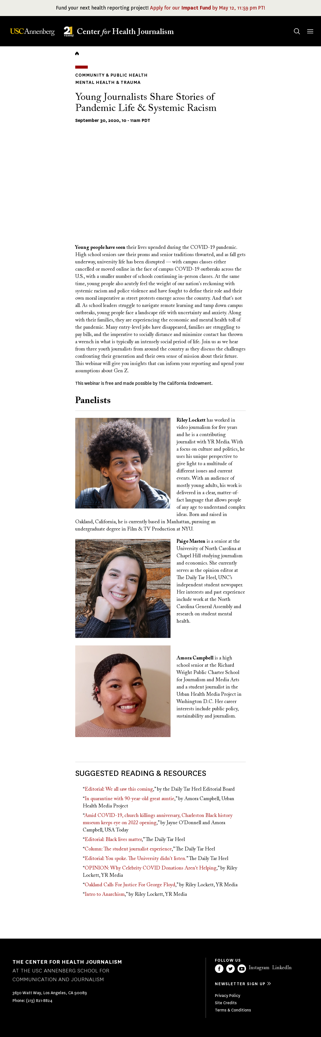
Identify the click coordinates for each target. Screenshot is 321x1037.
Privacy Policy (227, 995)
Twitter (230, 968)
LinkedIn (282, 967)
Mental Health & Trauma (108, 82)
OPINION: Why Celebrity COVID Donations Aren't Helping (150, 868)
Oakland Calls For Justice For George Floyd (130, 885)
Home (77, 53)
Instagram (259, 967)
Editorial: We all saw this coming (119, 789)
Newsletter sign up (240, 983)
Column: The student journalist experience (128, 849)
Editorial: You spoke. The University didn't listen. (135, 858)
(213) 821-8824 (39, 1000)
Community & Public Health (111, 75)
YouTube (241, 968)
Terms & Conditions (233, 1010)
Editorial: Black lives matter (113, 839)
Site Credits (226, 1002)
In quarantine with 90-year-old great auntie (129, 798)
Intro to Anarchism (105, 894)
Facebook (219, 968)
